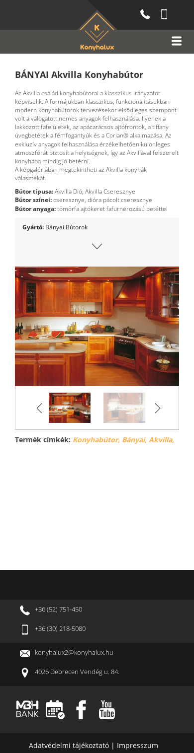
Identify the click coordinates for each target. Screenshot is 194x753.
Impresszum (137, 745)
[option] (97, 326)
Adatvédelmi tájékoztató (70, 745)
